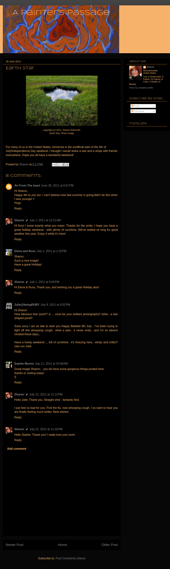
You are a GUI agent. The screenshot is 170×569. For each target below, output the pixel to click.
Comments (137, 111)
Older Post (109, 545)
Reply (18, 208)
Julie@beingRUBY (26, 304)
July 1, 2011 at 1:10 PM (51, 251)
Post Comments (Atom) (70, 558)
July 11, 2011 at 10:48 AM (51, 363)
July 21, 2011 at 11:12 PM (46, 394)
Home (62, 545)
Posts (135, 106)
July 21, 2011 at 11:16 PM (46, 429)
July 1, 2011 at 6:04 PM (44, 281)
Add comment (16, 448)
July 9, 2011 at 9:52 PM (55, 304)
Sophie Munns (24, 363)
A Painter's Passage (61, 12)
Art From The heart (27, 185)
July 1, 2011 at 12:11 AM (45, 220)
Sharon (19, 220)
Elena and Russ (25, 251)
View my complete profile (141, 88)
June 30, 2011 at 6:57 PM (57, 185)
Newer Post (14, 545)
